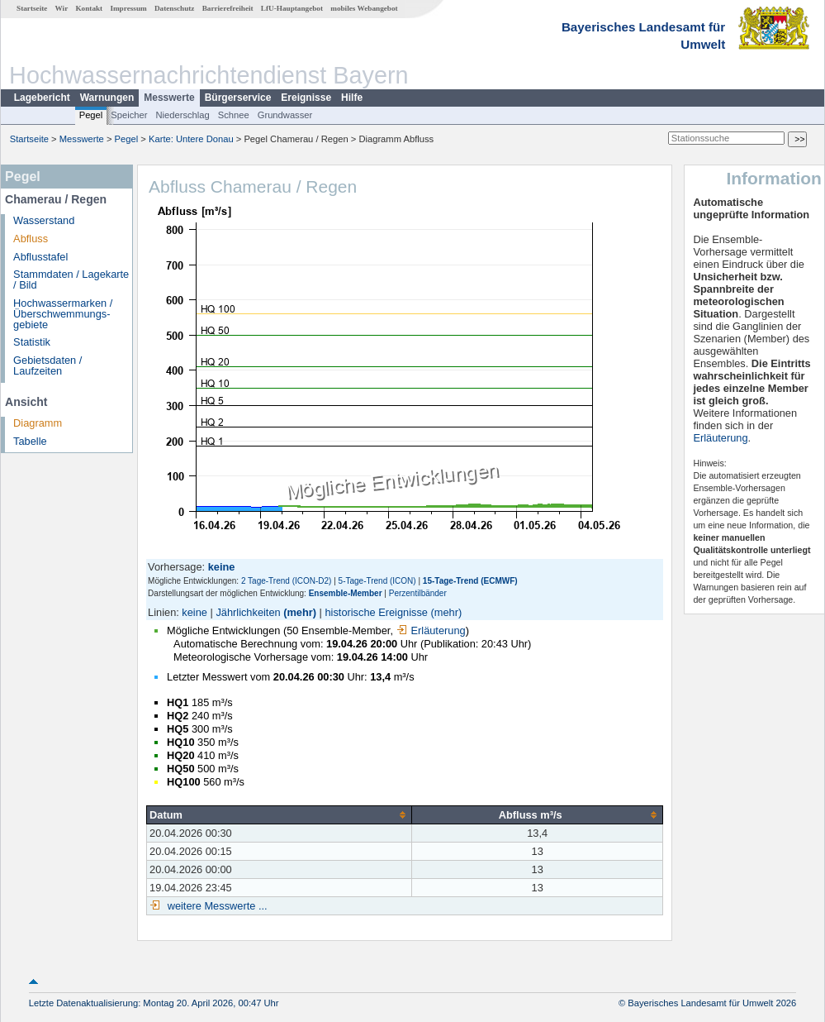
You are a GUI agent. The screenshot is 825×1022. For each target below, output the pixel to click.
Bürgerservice (238, 97)
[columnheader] (279, 814)
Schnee (233, 115)
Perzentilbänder (418, 593)
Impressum (128, 8)
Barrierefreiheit (228, 8)
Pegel (91, 115)
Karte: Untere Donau (191, 139)
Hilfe (352, 97)
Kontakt (88, 8)
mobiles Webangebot (363, 8)
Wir (62, 8)
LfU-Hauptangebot (292, 8)
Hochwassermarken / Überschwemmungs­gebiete (62, 314)
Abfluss (30, 238)
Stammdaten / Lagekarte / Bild (71, 279)
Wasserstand (43, 220)
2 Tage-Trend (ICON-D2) (286, 580)
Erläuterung (431, 630)
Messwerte (169, 97)
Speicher (129, 115)
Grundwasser (285, 115)
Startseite (32, 8)
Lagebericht (42, 97)
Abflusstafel (40, 257)
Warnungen (107, 97)
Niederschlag (182, 115)
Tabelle (30, 441)
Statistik (31, 342)
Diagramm (37, 423)
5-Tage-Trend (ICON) (377, 580)
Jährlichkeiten (248, 612)
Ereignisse (306, 97)
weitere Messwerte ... (215, 906)
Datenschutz (174, 8)
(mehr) (299, 612)
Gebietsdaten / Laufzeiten (47, 365)
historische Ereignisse (376, 612)
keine (194, 612)
